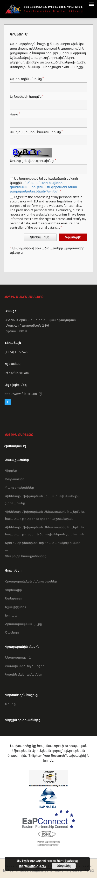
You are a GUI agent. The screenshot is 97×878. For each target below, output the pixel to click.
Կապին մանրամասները (24, 674)
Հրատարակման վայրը (23, 624)
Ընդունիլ (63, 866)
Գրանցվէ (73, 237)
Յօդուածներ (15, 479)
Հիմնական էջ (15, 446)
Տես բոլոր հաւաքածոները (26, 556)
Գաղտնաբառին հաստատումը (36, 132)
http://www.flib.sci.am (21, 394)
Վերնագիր (13, 590)
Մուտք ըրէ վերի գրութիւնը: (33, 161)
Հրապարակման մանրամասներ (31, 581)
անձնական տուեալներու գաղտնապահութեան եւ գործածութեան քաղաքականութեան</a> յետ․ (43, 187)
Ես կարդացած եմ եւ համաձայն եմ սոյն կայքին (44, 185)
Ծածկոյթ (12, 632)
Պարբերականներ (19, 488)
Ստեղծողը (13, 598)
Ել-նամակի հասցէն (26, 97)
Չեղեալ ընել (40, 237)
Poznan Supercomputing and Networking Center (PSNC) (50, 871)
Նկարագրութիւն (18, 657)
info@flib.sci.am (17, 373)
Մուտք (10, 704)
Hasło (15, 114)
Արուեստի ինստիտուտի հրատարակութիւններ (43, 543)
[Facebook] (8, 402)
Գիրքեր (11, 471)
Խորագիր (13, 615)
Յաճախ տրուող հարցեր (24, 666)
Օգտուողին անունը (27, 79)
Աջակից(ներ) (15, 607)
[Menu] (91, 4)
